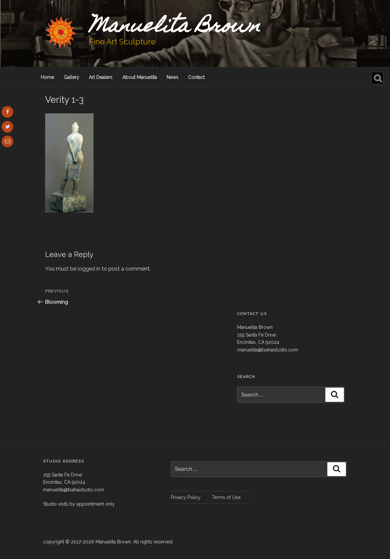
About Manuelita (139, 77)
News (172, 77)
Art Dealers (100, 77)
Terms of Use (226, 497)
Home (47, 77)
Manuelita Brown (175, 27)
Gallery (71, 77)
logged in (89, 269)
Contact (196, 77)
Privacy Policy (186, 497)
